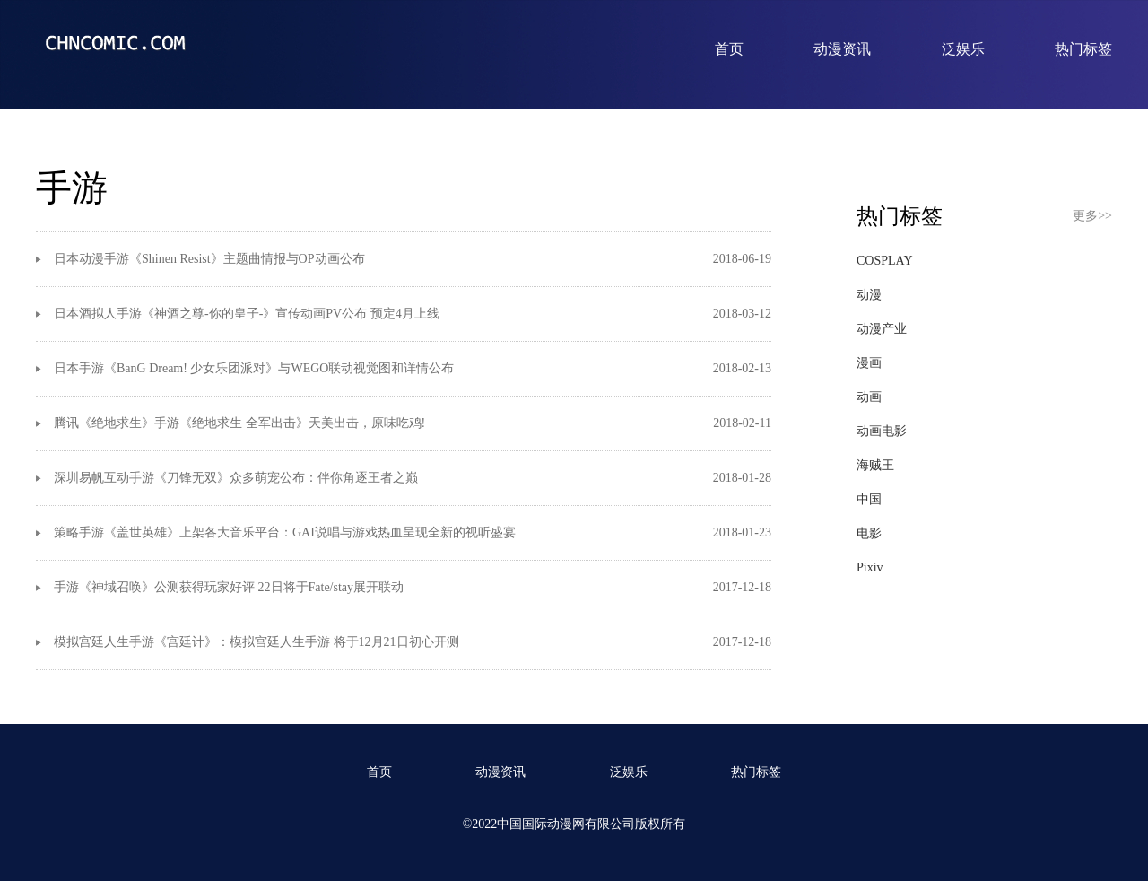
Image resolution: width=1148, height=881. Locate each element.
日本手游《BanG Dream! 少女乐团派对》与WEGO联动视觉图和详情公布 (254, 368)
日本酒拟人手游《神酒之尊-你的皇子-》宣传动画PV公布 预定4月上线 (246, 313)
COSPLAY (885, 260)
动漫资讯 (842, 49)
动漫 (869, 294)
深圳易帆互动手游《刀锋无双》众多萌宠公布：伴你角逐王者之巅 (236, 477)
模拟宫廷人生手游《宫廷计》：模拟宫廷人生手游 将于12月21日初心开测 (256, 642)
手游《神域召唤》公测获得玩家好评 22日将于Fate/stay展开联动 (229, 587)
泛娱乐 (963, 49)
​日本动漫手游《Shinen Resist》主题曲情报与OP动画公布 (209, 259)
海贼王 (875, 465)
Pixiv (870, 567)
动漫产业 (882, 329)
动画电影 (882, 431)
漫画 (869, 363)
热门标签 (1083, 49)
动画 (869, 397)
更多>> (1092, 215)
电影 (869, 533)
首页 (729, 49)
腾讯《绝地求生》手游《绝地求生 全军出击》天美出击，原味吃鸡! (239, 423)
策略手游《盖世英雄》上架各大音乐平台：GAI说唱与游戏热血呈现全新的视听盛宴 (285, 532)
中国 (869, 499)
